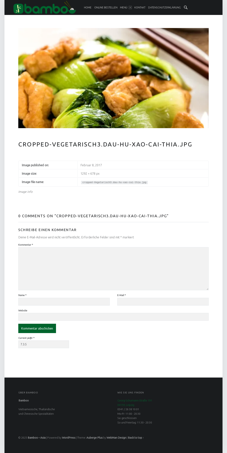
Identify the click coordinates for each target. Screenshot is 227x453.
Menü (126, 7)
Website (22, 310)
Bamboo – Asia (37, 437)
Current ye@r (26, 338)
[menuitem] (87, 7)
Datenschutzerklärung (164, 7)
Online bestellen (105, 7)
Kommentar (25, 244)
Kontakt (139, 7)
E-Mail (121, 295)
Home (87, 7)
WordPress (68, 437)
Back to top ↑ (136, 437)
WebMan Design (116, 437)
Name (22, 295)
